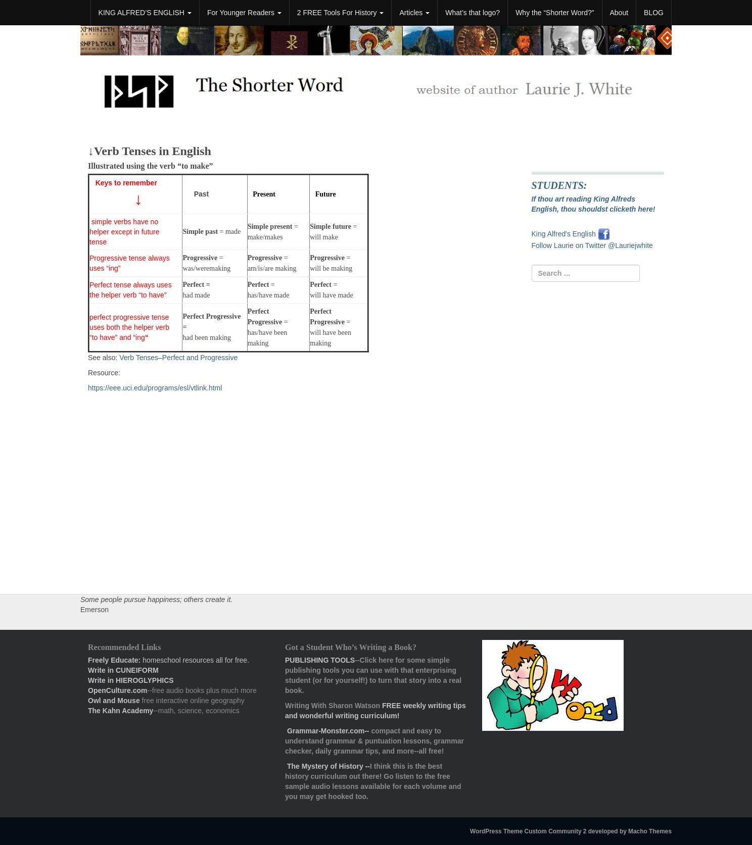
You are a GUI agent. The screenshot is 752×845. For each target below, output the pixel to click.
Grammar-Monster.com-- (329, 731)
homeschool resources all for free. (168, 660)
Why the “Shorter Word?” (554, 13)
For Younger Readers (244, 13)
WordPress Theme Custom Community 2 (528, 831)
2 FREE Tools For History (340, 13)
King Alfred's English (565, 234)
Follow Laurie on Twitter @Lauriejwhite (592, 245)
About (619, 13)
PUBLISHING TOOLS (320, 660)
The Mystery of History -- (328, 766)
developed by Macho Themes (630, 831)
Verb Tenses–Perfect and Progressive (178, 358)
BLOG (654, 13)
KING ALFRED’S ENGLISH (145, 13)
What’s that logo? (472, 13)
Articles (414, 13)
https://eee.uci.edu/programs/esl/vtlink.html (155, 388)
